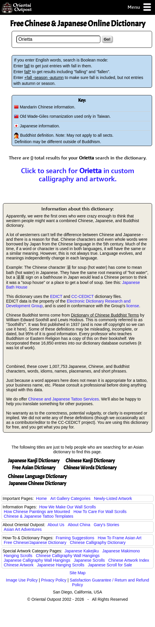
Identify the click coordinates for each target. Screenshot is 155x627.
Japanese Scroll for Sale (110, 565)
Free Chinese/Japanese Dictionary (35, 542)
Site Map (77, 572)
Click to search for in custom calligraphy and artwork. (77, 174)
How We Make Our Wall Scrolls (67, 507)
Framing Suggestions (75, 537)
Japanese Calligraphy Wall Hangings (37, 560)
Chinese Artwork (19, 565)
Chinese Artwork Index (128, 560)
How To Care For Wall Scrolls (99, 511)
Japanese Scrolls (89, 560)
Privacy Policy (53, 580)
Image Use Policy (22, 580)
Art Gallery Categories (70, 498)
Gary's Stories (106, 524)
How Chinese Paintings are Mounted (37, 511)
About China (79, 524)
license (132, 305)
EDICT (56, 296)
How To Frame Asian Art (119, 537)
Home (41, 498)
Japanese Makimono (121, 551)
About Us (55, 524)
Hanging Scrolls (18, 555)
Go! (107, 39)
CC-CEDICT (82, 296)
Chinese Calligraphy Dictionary (98, 542)
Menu (140, 7)
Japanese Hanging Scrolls (60, 565)
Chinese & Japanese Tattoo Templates (38, 516)
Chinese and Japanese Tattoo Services (63, 399)
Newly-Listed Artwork (113, 498)
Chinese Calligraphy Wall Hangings (68, 555)
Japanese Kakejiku (82, 551)
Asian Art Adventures (23, 529)
